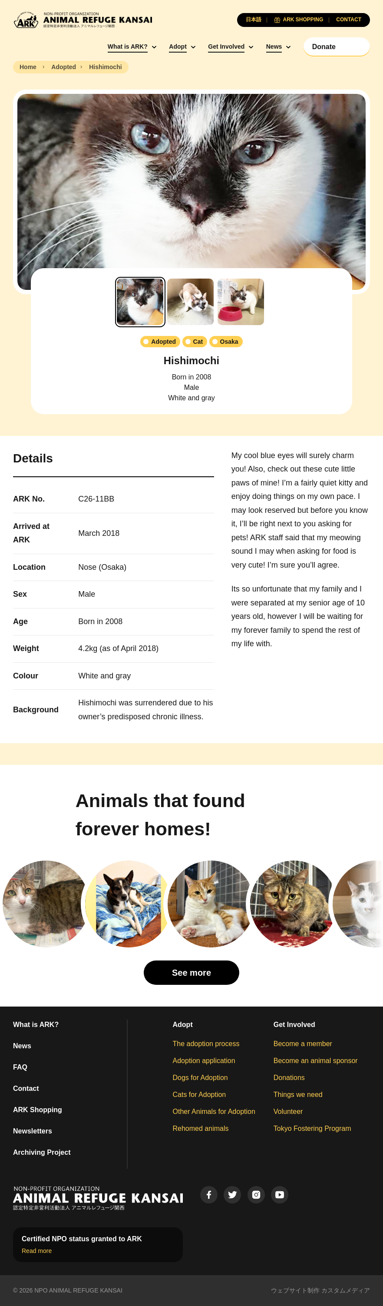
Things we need (298, 1094)
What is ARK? (128, 46)
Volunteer (288, 1111)
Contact (26, 1088)
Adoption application (204, 1060)
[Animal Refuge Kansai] (82, 20)
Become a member (303, 1043)
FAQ (20, 1067)
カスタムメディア (345, 1290)
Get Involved (226, 46)
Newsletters (32, 1131)
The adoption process (206, 1043)
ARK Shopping (37, 1109)
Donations (289, 1077)
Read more (37, 1250)
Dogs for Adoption (200, 1077)
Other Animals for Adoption (214, 1111)
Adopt (177, 46)
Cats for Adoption (199, 1094)
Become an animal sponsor (316, 1060)
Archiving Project (41, 1152)
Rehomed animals (201, 1128)
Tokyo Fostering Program (312, 1128)
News (274, 46)
